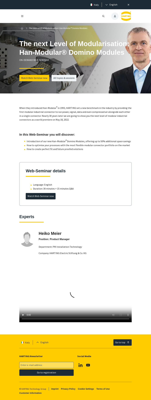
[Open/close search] (103, 16)
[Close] (128, 5)
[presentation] (111, 5)
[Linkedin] (80, 365)
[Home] (22, 28)
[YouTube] (88, 365)
